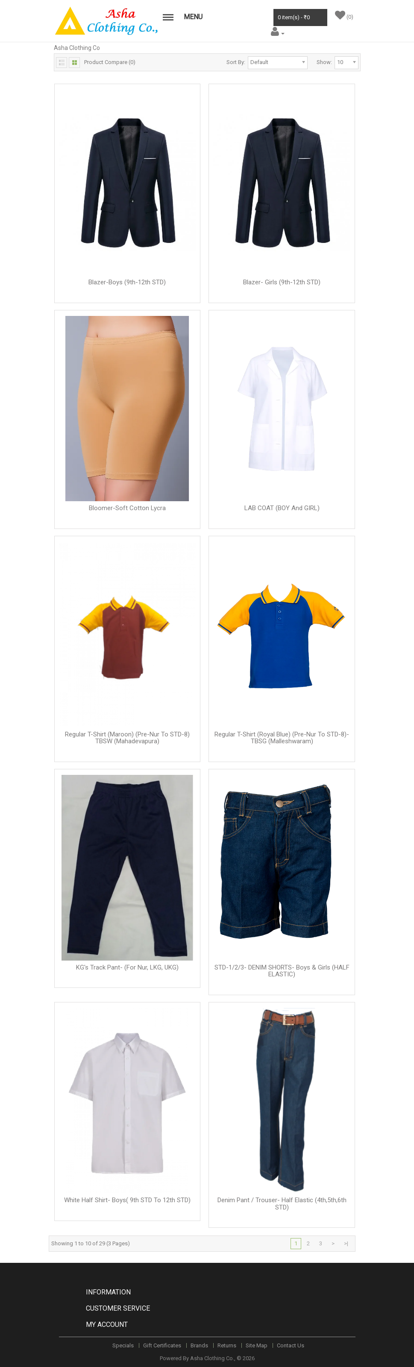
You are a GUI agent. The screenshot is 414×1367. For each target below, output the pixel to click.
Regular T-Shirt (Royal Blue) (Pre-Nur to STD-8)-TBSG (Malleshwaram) (281, 737)
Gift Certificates (162, 1345)
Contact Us (290, 1345)
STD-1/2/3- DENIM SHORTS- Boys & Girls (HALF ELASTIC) (281, 971)
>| (346, 1243)
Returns (226, 1345)
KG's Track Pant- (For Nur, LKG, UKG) (127, 967)
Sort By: (235, 62)
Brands (199, 1345)
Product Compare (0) (109, 62)
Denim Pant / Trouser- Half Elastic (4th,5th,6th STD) (281, 1203)
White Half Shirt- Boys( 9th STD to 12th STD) (127, 1200)
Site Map (256, 1345)
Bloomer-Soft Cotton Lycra (127, 508)
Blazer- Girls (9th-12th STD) (281, 282)
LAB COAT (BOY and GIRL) (282, 508)
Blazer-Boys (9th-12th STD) (127, 282)
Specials (123, 1345)
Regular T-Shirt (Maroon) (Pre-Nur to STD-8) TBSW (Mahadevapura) (127, 737)
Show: (324, 62)
